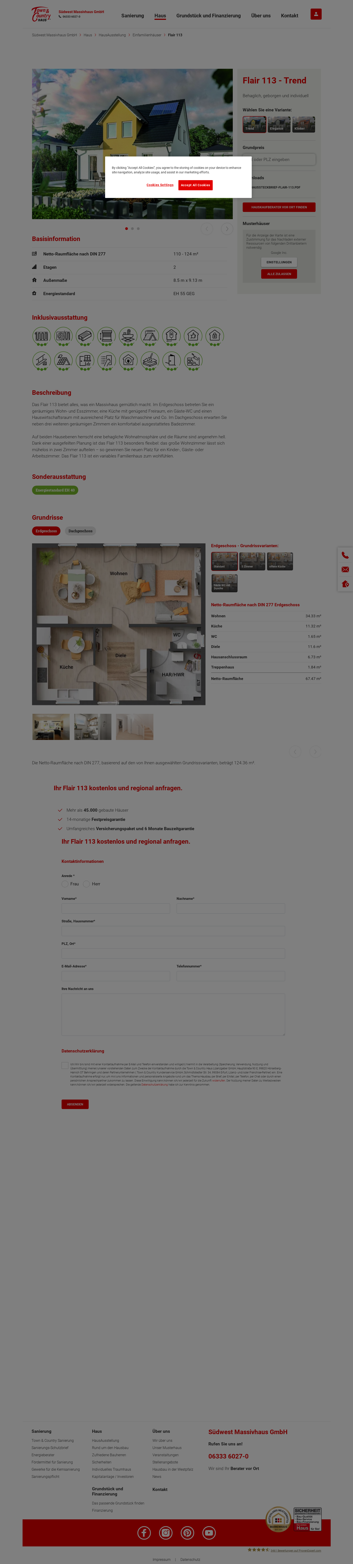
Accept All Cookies (195, 185)
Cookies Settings (160, 185)
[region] (178, 177)
